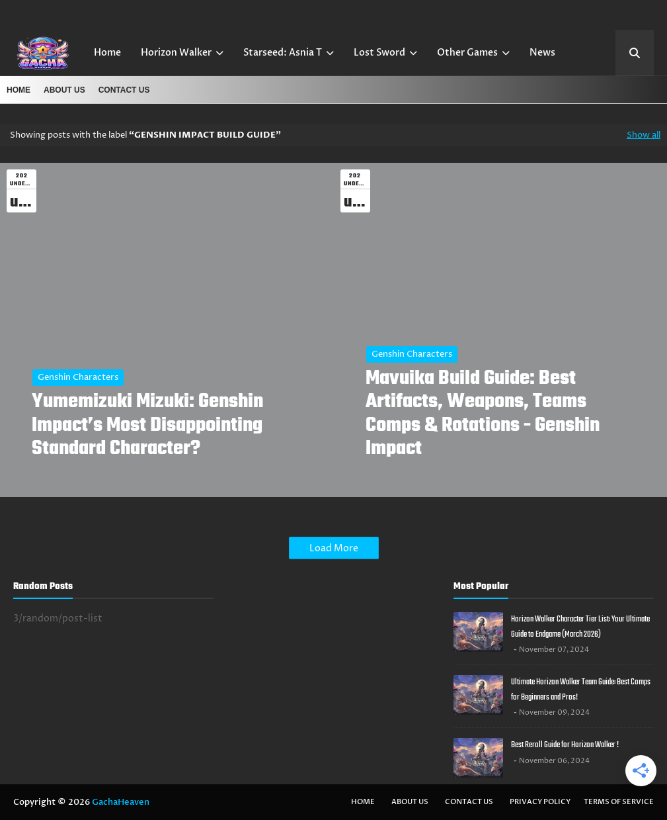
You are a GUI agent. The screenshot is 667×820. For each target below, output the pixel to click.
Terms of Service (619, 802)
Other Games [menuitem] (467, 52)
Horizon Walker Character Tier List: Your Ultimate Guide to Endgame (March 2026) (580, 626)
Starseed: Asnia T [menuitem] (282, 52)
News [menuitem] (542, 52)
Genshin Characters (78, 377)
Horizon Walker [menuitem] (176, 52)
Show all (643, 135)
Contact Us (124, 90)
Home (18, 90)
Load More (333, 548)
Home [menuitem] (107, 52)
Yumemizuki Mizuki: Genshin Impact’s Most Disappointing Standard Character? (147, 425)
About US (64, 90)
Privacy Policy (540, 802)
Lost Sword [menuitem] (379, 52)
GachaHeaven (120, 802)
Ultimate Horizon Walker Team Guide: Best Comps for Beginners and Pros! (580, 689)
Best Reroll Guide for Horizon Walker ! (565, 745)
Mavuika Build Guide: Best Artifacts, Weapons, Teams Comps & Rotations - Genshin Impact (483, 414)
